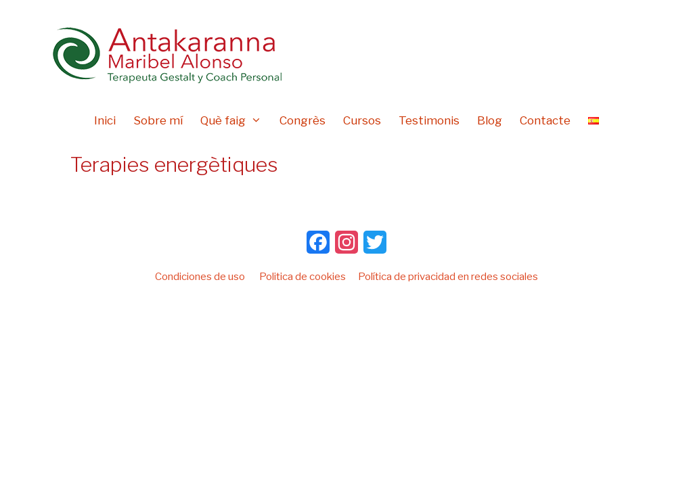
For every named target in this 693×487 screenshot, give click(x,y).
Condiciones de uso (200, 277)
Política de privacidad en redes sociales (448, 277)
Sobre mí (158, 120)
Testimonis (429, 120)
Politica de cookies (302, 277)
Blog (489, 120)
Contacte (545, 120)
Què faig (235, 121)
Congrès (303, 120)
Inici (105, 120)
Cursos (362, 120)
